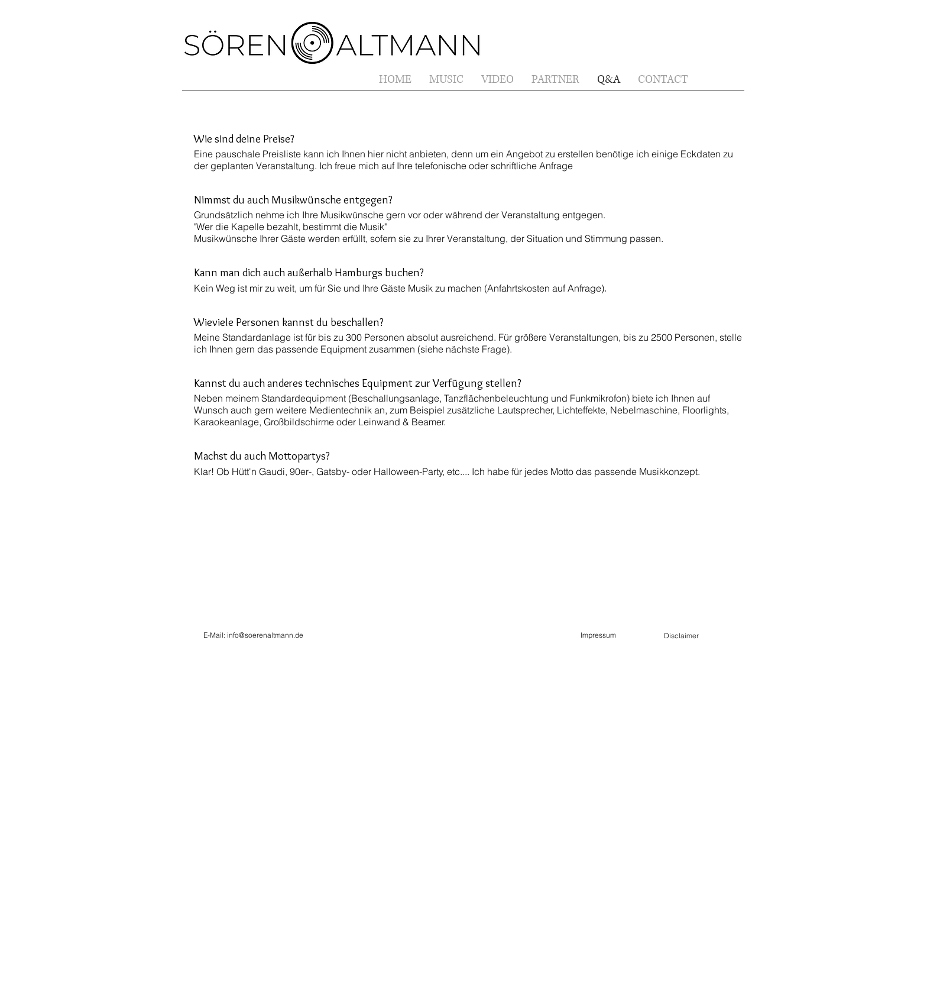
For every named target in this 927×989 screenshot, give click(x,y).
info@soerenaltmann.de (265, 635)
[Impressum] (598, 635)
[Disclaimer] (681, 636)
